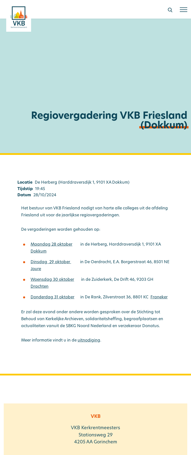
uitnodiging (89, 340)
